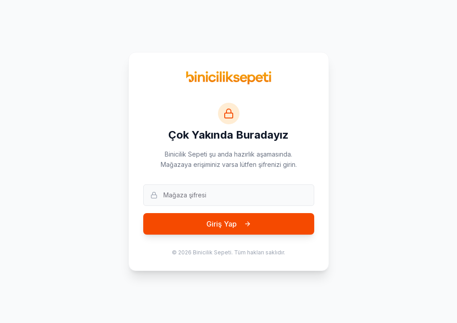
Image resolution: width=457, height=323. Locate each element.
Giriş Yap (228, 223)
